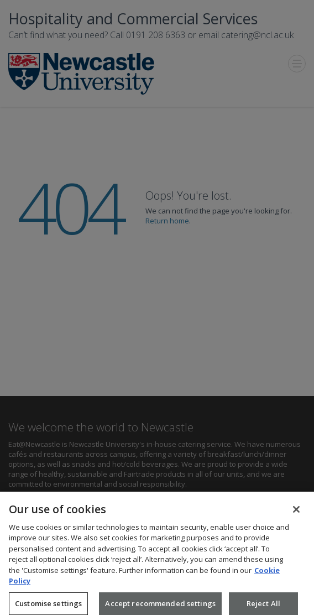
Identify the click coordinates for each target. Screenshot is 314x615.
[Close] (296, 513)
